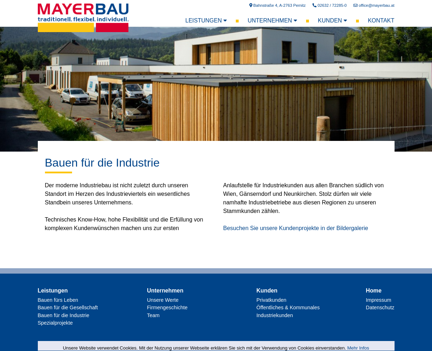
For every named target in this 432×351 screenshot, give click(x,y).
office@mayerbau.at (374, 5)
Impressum (378, 300)
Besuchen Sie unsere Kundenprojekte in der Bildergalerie (295, 228)
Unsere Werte (163, 300)
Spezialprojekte (55, 323)
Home (373, 291)
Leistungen (206, 20)
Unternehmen (272, 20)
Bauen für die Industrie (102, 162)
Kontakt (381, 20)
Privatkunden (271, 300)
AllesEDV (387, 342)
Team (153, 315)
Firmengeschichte (167, 307)
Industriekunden (274, 315)
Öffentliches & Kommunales (288, 307)
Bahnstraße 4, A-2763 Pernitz (277, 5)
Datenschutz (380, 307)
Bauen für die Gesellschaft (68, 307)
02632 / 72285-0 (329, 5)
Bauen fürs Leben (58, 300)
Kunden (332, 20)
